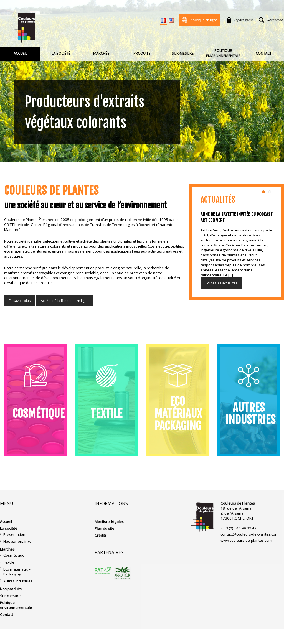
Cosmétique (13, 555)
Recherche (271, 20)
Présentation (14, 534)
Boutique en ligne (199, 20)
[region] (142, 81)
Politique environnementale (223, 53)
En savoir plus (20, 300)
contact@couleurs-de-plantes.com (249, 534)
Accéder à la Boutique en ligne (64, 300)
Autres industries (17, 581)
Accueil (20, 53)
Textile (8, 562)
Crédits (101, 535)
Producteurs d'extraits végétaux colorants (84, 112)
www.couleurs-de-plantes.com (246, 540)
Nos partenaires (17, 541)
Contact (264, 53)
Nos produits (11, 588)
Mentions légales (109, 521)
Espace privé (239, 20)
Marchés (101, 53)
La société (61, 53)
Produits (142, 53)
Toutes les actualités (221, 283)
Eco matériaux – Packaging (17, 572)
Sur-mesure (183, 53)
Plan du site (104, 528)
